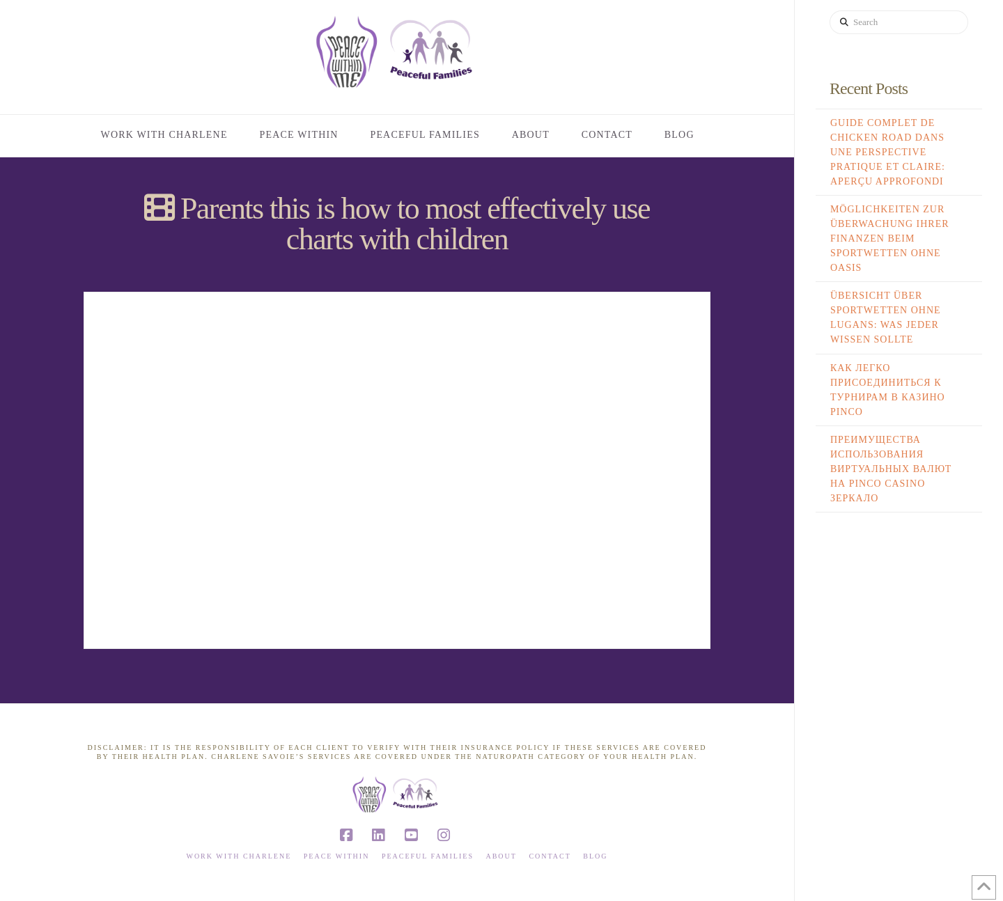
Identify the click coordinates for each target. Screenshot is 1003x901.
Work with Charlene (238, 856)
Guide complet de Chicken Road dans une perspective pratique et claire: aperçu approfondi (887, 152)
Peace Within (337, 856)
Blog (595, 856)
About (500, 856)
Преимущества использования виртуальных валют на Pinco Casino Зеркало (890, 468)
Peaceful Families (428, 856)
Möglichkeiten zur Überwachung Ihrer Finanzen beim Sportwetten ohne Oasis (889, 238)
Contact (549, 856)
